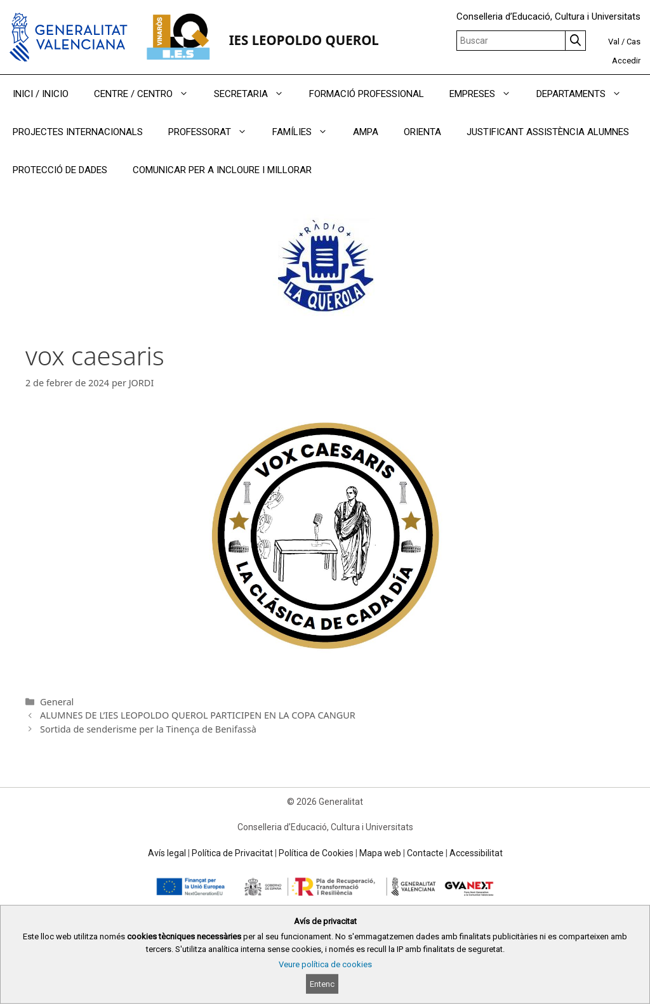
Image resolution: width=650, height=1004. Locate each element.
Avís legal (167, 853)
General (57, 702)
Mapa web (380, 853)
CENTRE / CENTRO (147, 94)
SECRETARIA (255, 94)
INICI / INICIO (41, 94)
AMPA (365, 132)
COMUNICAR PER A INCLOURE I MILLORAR (222, 170)
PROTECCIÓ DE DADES (60, 170)
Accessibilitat (476, 853)
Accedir (626, 60)
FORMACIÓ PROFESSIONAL (366, 94)
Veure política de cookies (325, 964)
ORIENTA (422, 132)
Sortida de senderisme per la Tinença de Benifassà (148, 729)
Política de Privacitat (232, 853)
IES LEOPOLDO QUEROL (304, 40)
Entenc (322, 984)
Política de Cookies (316, 853)
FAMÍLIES (306, 132)
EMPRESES (486, 94)
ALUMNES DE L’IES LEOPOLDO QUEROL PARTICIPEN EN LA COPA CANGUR (197, 715)
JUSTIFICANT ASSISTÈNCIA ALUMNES (548, 132)
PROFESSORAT (214, 132)
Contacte (425, 853)
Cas (633, 41)
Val (614, 41)
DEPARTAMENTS (585, 94)
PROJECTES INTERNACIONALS (78, 132)
